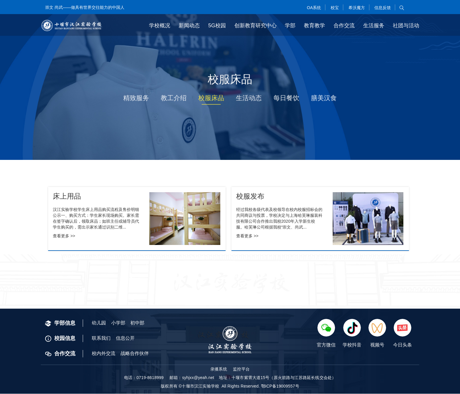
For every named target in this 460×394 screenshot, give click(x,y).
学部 (290, 25)
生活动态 (249, 100)
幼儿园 (99, 323)
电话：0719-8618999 (144, 378)
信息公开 (125, 338)
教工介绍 (174, 100)
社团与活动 (406, 25)
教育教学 (314, 25)
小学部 (118, 323)
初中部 (137, 323)
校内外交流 (103, 353)
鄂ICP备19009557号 (280, 386)
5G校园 (217, 25)
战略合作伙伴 (135, 353)
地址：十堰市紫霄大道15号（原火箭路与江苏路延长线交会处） (277, 378)
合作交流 (344, 25)
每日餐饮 (286, 100)
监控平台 (241, 369)
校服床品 (211, 100)
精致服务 (136, 100)
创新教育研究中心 (255, 25)
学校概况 (159, 25)
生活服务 (373, 25)
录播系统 (218, 369)
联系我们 (101, 338)
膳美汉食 (324, 100)
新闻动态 (189, 25)
